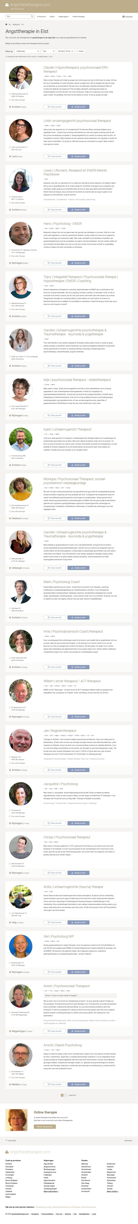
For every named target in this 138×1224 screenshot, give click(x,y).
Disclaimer (35, 1214)
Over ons (59, 1214)
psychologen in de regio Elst (44, 38)
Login (94, 1214)
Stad (51, 16)
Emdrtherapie (74, 1207)
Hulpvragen (63, 16)
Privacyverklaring (47, 1214)
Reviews (68, 1214)
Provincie (41, 16)
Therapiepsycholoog (43, 1207)
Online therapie (79, 16)
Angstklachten (84, 1214)
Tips (75, 1214)
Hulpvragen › (128, 1140)
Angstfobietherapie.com (20, 1214)
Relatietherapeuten (60, 1207)
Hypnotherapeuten (88, 1207)
